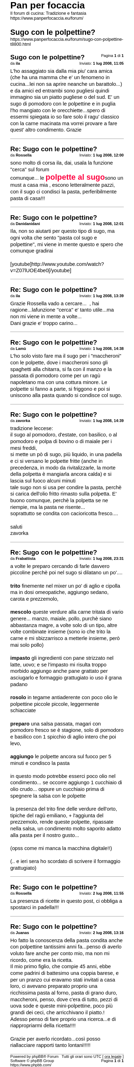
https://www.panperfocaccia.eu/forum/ (46, 18)
